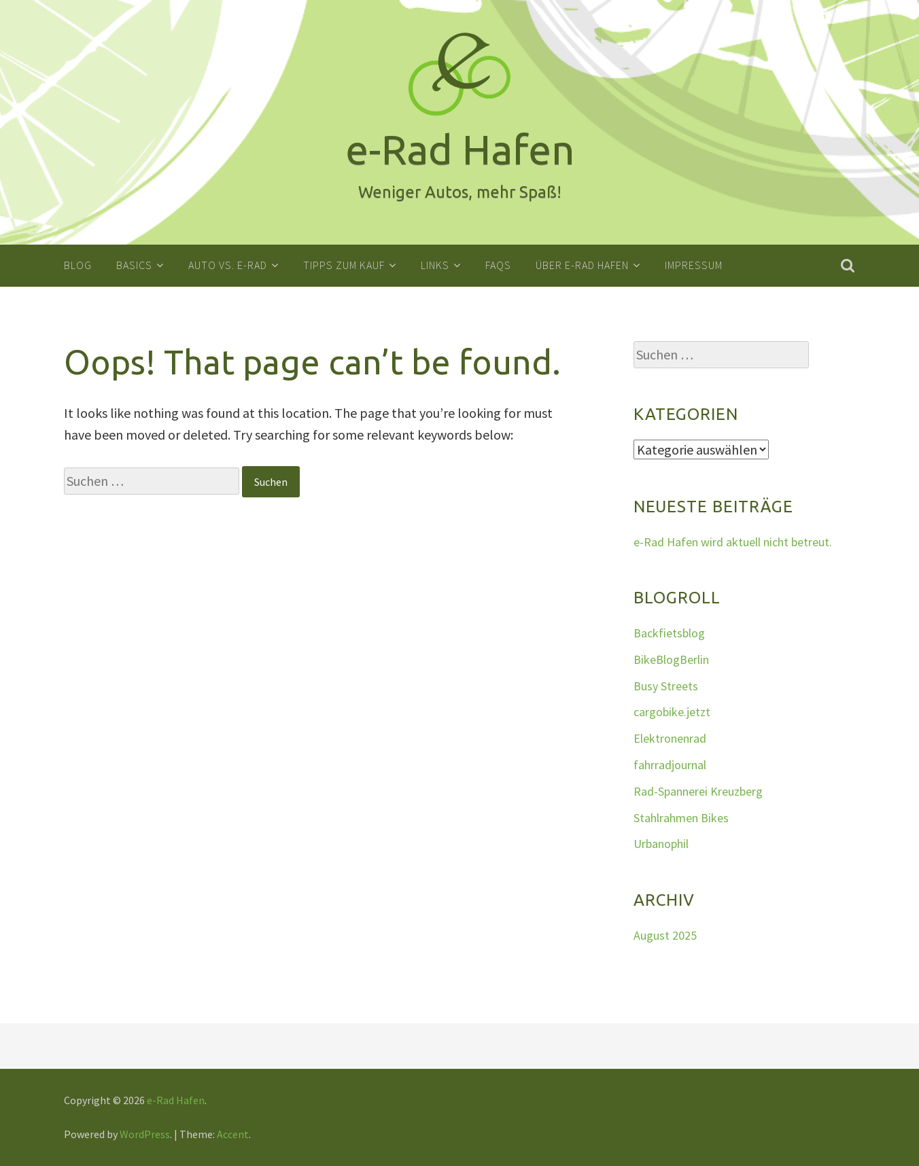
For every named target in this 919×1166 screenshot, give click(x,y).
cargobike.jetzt (672, 712)
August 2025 (665, 934)
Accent (233, 1133)
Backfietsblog (669, 633)
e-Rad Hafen (176, 1100)
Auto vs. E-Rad (227, 265)
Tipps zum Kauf (344, 265)
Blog (78, 265)
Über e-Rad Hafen (582, 265)
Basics (134, 265)
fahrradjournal (670, 765)
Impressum (694, 265)
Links (435, 265)
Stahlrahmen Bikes (681, 817)
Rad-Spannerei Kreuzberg (698, 790)
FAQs (498, 265)
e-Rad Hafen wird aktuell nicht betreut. (733, 541)
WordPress (145, 1133)
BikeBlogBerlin (671, 659)
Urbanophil (661, 843)
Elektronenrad (670, 738)
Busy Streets (666, 685)
